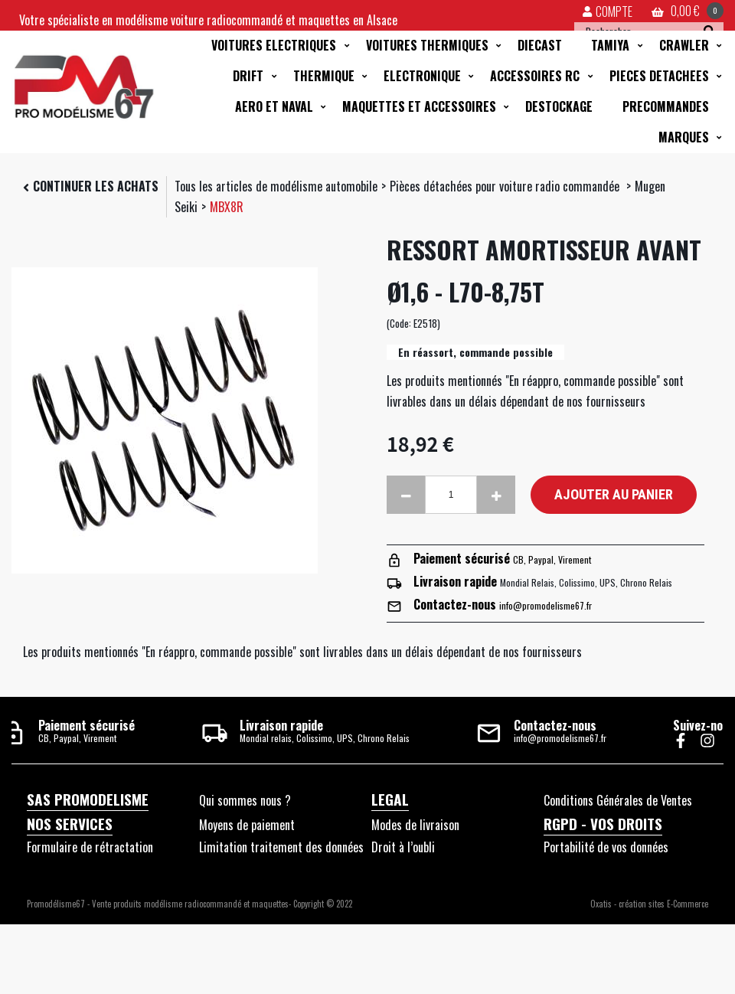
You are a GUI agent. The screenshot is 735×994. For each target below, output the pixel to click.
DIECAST (540, 45)
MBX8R (226, 207)
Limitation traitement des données (281, 847)
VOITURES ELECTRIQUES (273, 45)
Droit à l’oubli (403, 847)
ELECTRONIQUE (422, 76)
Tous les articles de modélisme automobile (276, 186)
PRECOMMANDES (665, 106)
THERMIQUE (323, 76)
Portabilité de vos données (606, 847)
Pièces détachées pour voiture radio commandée (506, 186)
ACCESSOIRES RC (535, 76)
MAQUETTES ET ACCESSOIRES (419, 106)
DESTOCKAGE (559, 106)
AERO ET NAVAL (274, 106)
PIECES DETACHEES (659, 76)
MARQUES (683, 137)
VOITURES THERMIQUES (427, 45)
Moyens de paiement (247, 825)
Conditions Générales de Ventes (618, 800)
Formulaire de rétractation (90, 847)
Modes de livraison (415, 825)
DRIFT (248, 76)
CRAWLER (684, 45)
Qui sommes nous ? (245, 800)
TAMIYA (610, 45)
